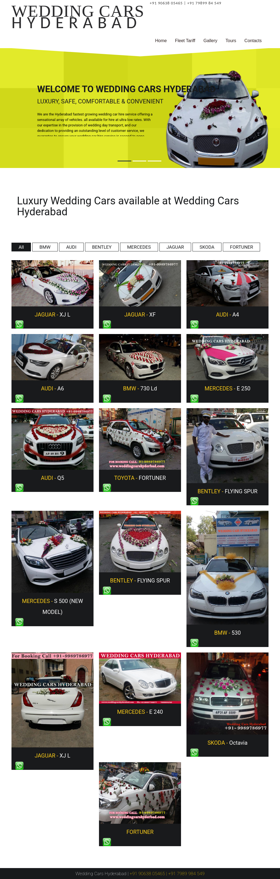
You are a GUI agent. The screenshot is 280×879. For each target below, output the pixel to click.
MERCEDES (139, 247)
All (21, 247)
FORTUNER (241, 247)
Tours (231, 40)
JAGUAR (175, 247)
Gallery (210, 40)
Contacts (253, 40)
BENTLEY (102, 247)
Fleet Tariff (185, 40)
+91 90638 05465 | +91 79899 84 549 (185, 3)
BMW (45, 247)
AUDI (71, 247)
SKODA (207, 247)
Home (161, 40)
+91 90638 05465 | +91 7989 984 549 (167, 873)
